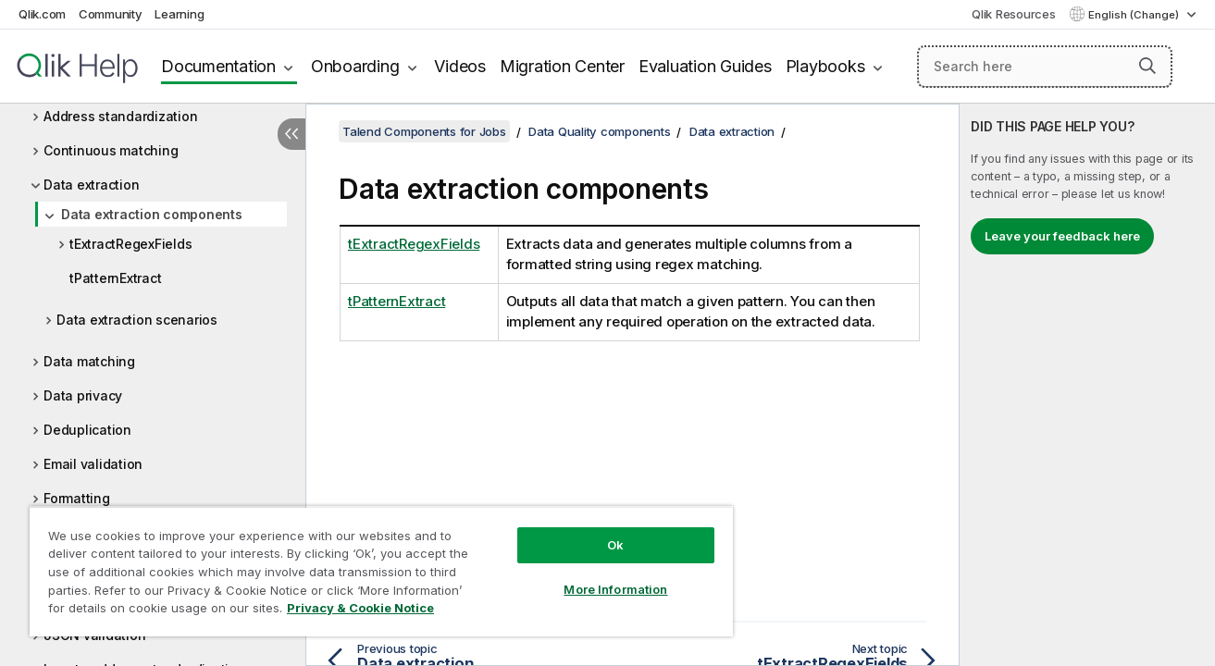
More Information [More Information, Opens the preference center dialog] (615, 589)
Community (111, 13)
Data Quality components (599, 131)
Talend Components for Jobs (424, 131)
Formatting (76, 498)
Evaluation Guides (705, 66)
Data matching (89, 361)
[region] (381, 571)
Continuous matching (110, 150)
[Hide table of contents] (291, 134)
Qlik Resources (1014, 13)
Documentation (218, 66)
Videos (460, 66)
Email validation (93, 464)
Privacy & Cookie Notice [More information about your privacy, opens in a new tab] (360, 607)
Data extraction (91, 184)
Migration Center (562, 66)
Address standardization (120, 116)
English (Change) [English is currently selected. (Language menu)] (1135, 14)
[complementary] (1087, 385)
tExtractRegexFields (130, 244)
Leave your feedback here (1062, 235)
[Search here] (1045, 66)
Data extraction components (151, 214)
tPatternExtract (115, 278)
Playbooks (825, 66)
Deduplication (87, 430)
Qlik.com (42, 13)
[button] (1147, 65)
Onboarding (355, 66)
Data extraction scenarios (136, 319)
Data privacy (82, 395)
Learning (179, 13)
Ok (615, 544)
